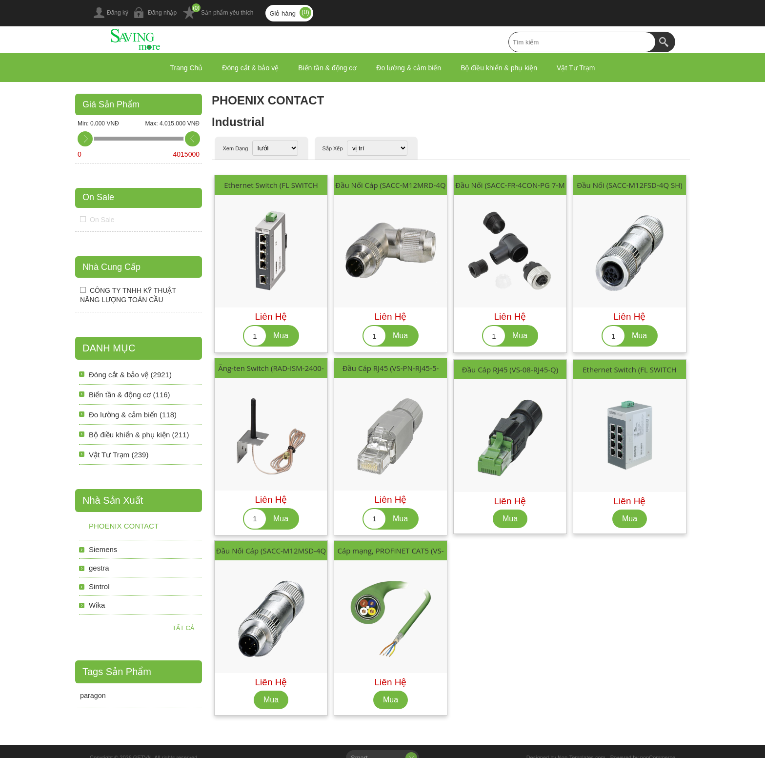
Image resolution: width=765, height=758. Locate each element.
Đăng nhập (162, 12)
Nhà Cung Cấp (111, 267)
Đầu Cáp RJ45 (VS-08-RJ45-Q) (510, 369)
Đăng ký (117, 12)
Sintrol (99, 586)
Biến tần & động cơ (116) (129, 394)
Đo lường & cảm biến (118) (133, 414)
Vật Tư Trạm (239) (118, 455)
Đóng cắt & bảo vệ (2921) (130, 374)
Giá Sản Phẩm (111, 104)
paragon (93, 695)
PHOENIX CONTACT (124, 526)
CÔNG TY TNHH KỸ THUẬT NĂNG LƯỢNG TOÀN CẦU (128, 295)
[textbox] (582, 42)
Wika (97, 605)
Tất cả (183, 628)
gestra (99, 568)
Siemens (103, 549)
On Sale (98, 197)
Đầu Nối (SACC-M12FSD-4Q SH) (629, 185)
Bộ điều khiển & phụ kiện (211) (139, 434)
